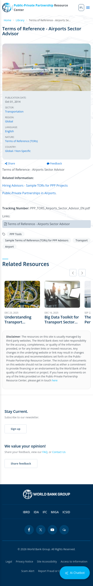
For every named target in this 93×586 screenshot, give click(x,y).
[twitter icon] (40, 529)
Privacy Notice (24, 561)
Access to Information (74, 561)
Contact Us (59, 452)
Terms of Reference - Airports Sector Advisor (39, 224)
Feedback (54, 163)
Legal (9, 561)
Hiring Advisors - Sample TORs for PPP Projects (35, 185)
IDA (36, 512)
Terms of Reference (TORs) (21, 141)
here (55, 380)
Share (10, 163)
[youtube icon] (52, 529)
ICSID (66, 512)
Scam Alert (27, 571)
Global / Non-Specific (18, 151)
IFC (45, 512)
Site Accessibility (47, 561)
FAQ (45, 452)
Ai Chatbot (75, 573)
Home (7, 20)
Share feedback (21, 463)
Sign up (15, 429)
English (9, 131)
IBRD (26, 512)
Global (9, 121)
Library (20, 20)
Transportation (14, 111)
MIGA (55, 512)
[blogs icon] (64, 529)
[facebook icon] (29, 529)
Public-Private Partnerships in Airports (29, 193)
